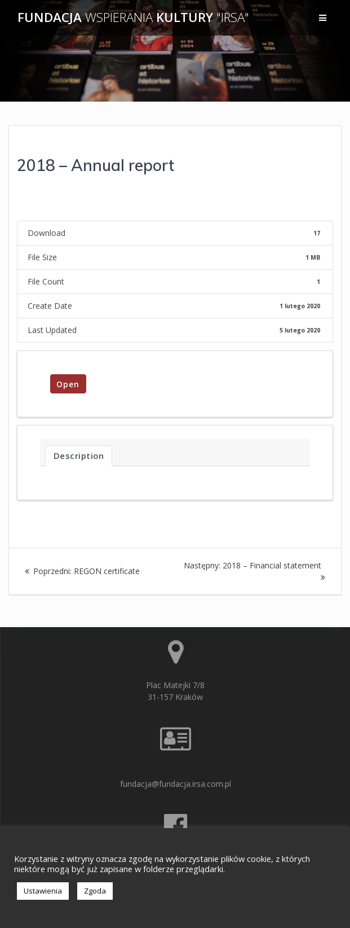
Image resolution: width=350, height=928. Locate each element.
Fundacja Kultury (133, 17)
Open (67, 384)
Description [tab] (79, 455)
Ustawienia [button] (43, 891)
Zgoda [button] (95, 891)
